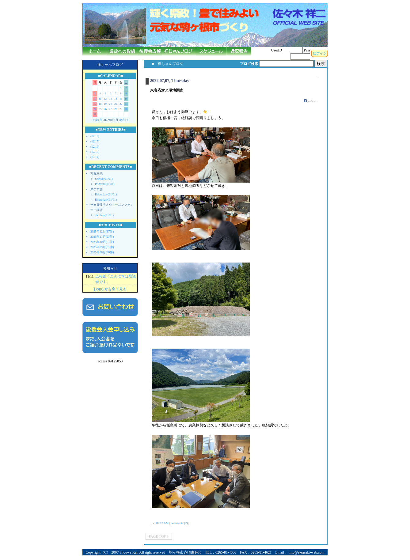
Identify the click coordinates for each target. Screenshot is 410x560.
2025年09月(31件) (102, 247)
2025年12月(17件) (102, 231)
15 (121, 98)
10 (94, 98)
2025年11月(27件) (102, 236)
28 (115, 109)
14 (115, 98)
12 (105, 98)
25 (100, 109)
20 (110, 103)
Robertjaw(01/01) (106, 194)
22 (121, 103)
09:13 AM (162, 523)
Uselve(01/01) (103, 178)
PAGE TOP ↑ (159, 536)
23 (126, 103)
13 (110, 98)
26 (105, 109)
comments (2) (179, 523)
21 (115, 103)
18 (100, 103)
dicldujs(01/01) (104, 215)
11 (100, 98)
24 (94, 109)
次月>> (123, 120)
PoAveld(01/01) (105, 184)
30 (126, 109)
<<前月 (97, 120)
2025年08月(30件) (102, 252)
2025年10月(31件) (102, 242)
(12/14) (94, 157)
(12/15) (94, 151)
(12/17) (94, 141)
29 (121, 109)
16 (126, 98)
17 (94, 103)
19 (105, 103)
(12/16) (94, 146)
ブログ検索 (249, 64)
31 (94, 114)
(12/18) (94, 136)
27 (110, 109)
